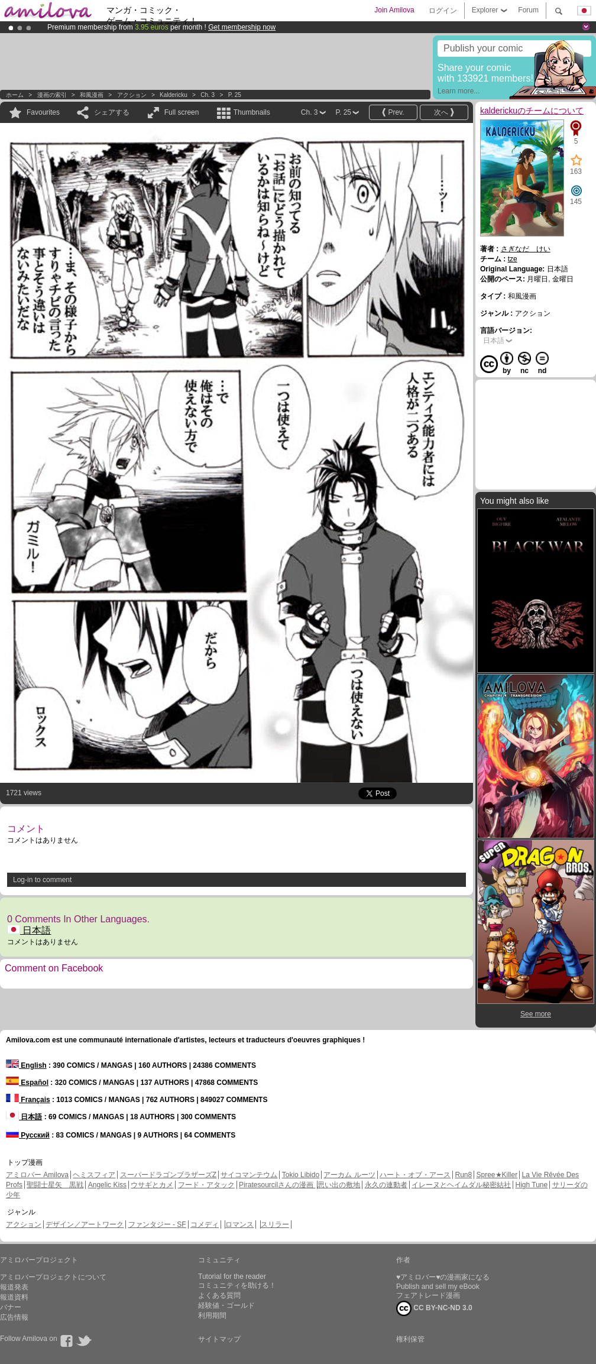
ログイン (443, 11)
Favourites (43, 112)
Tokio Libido (300, 1175)
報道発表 (14, 1287)
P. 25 (234, 95)
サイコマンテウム (249, 1175)
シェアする (111, 112)
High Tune (532, 1185)
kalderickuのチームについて (532, 110)
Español (27, 1082)
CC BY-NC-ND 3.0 (434, 1308)
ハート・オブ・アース (415, 1175)
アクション (132, 95)
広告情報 (14, 1317)
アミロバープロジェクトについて (53, 1277)
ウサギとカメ (152, 1185)
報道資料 (14, 1297)
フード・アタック (206, 1185)
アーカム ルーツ (349, 1175)
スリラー (275, 1224)
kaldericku (173, 95)
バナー (10, 1307)
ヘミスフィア (94, 1175)
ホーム (15, 95)
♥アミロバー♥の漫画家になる (443, 1277)
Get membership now (242, 27)
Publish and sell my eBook (438, 1286)
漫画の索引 (52, 95)
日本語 (29, 930)
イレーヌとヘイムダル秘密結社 (461, 1185)
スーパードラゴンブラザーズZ (168, 1175)
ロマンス (239, 1224)
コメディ (204, 1224)
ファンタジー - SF (157, 1224)
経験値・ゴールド (226, 1305)
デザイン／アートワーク (85, 1224)
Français (28, 1100)
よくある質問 (219, 1295)
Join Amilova (394, 10)
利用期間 (212, 1315)
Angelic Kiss (107, 1185)
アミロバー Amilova (37, 1175)
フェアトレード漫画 (428, 1295)
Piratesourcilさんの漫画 (277, 1185)
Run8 (463, 1175)
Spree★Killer (497, 1175)
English (26, 1065)
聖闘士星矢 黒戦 (55, 1185)
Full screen (181, 112)
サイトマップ (219, 1339)
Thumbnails (252, 112)
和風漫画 (91, 95)
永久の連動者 (386, 1185)
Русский (28, 1135)
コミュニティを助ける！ (237, 1285)
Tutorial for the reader (232, 1276)
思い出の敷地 (339, 1185)
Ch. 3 (207, 95)
